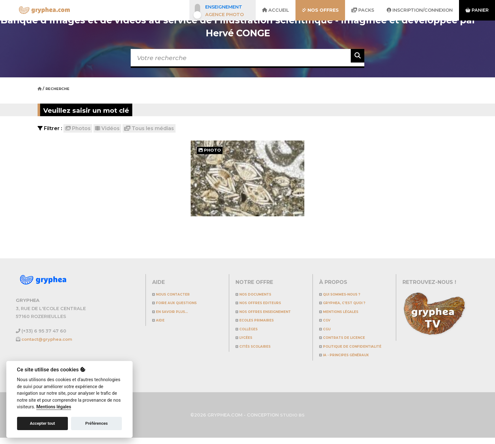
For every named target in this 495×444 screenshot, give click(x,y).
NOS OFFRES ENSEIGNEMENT (271, 311)
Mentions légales (344, 311)
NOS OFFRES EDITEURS (265, 302)
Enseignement (223, 7)
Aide (160, 320)
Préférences (96, 423)
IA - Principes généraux (351, 361)
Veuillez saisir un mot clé (103, 109)
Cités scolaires (258, 346)
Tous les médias (149, 128)
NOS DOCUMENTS (258, 294)
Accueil (275, 10)
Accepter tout (42, 423)
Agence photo (224, 14)
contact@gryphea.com (48, 339)
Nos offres (320, 10)
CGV (326, 320)
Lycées (246, 337)
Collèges (250, 329)
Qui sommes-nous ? (345, 294)
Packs (362, 10)
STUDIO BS (292, 421)
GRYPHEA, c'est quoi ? (348, 302)
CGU (326, 329)
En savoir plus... (175, 311)
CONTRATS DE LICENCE (348, 337)
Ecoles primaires (260, 320)
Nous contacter (176, 294)
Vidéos (107, 128)
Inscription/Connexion (420, 10)
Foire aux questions (180, 302)
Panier (477, 10)
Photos (78, 128)
